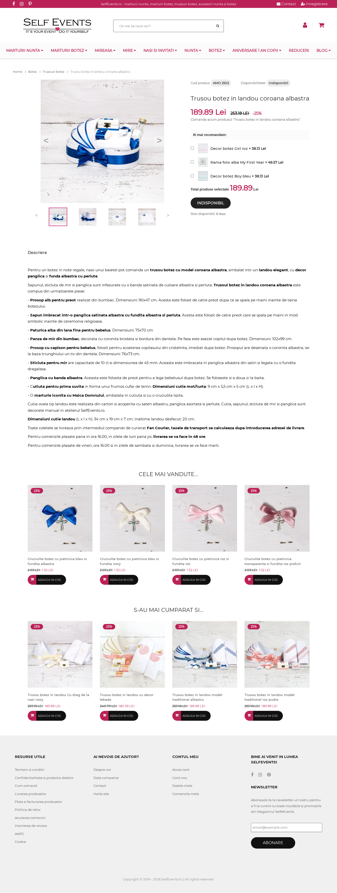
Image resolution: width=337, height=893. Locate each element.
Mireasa (105, 50)
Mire (129, 50)
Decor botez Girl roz (229, 148)
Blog (323, 50)
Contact (286, 3)
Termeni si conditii (30, 770)
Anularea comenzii (30, 818)
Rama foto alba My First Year (237, 162)
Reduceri (299, 50)
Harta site (101, 794)
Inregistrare (314, 3)
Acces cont (180, 770)
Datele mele (182, 786)
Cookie (20, 842)
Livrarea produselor (30, 794)
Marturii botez (69, 50)
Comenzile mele (185, 794)
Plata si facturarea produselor (38, 802)
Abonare (273, 842)
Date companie (106, 778)
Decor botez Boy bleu (230, 176)
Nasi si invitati (160, 50)
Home (19, 72)
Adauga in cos (49, 580)
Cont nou (179, 778)
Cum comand (26, 786)
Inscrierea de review (31, 826)
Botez (217, 50)
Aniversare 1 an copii (256, 50)
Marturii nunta (24, 50)
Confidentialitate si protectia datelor (44, 778)
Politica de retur (28, 810)
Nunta (192, 50)
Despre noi (102, 770)
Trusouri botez (55, 72)
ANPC (19, 834)
